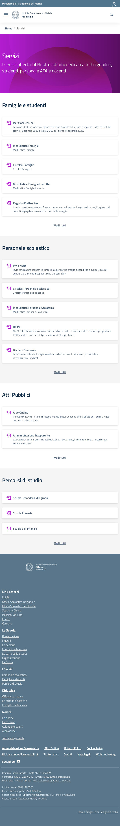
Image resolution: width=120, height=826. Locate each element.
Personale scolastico (14, 675)
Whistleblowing (105, 754)
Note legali (84, 754)
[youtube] (18, 761)
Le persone (8, 645)
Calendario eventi (12, 726)
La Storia (7, 662)
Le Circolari (8, 722)
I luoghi (6, 640)
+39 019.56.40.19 (23, 777)
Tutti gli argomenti (13, 738)
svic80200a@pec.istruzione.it (54, 780)
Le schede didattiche (14, 701)
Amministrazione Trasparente (20, 748)
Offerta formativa (12, 696)
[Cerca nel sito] (111, 15)
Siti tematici (50, 754)
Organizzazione (11, 658)
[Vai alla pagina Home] (8, 28)
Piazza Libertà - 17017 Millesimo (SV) (31, 773)
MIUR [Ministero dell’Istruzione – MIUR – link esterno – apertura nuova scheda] (5, 597)
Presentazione (10, 636)
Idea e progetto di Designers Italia (98, 812)
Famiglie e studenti (13, 679)
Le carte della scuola (14, 653)
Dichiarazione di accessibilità (20, 754)
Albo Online (51, 748)
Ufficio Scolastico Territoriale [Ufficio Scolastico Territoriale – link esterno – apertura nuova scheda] (19, 606)
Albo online (9, 731)
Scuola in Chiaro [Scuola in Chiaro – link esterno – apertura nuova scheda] (11, 610)
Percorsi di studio (12, 683)
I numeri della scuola (14, 649)
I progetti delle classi (14, 705)
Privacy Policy (72, 748)
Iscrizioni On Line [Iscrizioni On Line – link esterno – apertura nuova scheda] (12, 615)
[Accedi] (114, 4)
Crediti (68, 754)
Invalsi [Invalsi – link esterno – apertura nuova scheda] (6, 619)
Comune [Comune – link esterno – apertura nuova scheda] (7, 623)
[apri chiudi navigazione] (6, 15)
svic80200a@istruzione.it (56, 777)
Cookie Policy (95, 748)
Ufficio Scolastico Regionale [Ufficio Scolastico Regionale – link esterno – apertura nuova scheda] (18, 602)
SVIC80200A (34, 791)
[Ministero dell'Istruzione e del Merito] (22, 3)
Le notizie (8, 718)
